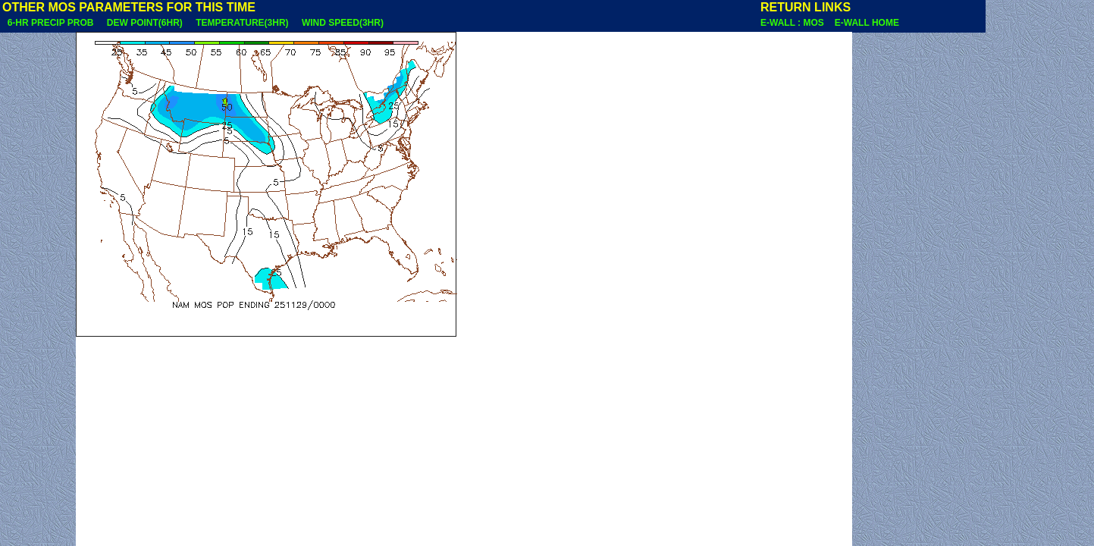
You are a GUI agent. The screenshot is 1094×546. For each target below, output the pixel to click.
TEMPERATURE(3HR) (241, 22)
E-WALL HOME (867, 22)
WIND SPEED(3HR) (342, 22)
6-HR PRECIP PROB (50, 22)
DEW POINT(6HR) (144, 22)
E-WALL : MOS (796, 22)
